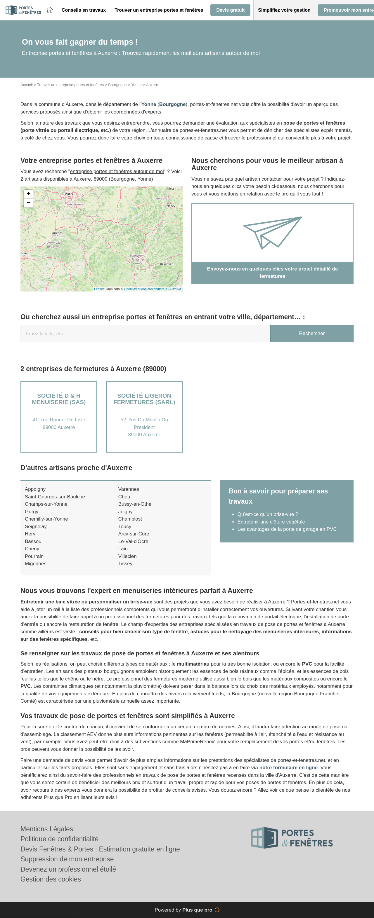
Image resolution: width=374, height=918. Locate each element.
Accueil (26, 85)
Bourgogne (117, 85)
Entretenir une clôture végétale (271, 522)
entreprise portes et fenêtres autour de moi (117, 171)
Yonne (136, 85)
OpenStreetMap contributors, (145, 289)
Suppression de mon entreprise (67, 859)
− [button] (28, 203)
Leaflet (99, 289)
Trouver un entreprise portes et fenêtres (70, 85)
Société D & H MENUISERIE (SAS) (59, 398)
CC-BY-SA (173, 289)
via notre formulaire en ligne (284, 767)
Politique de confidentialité (59, 839)
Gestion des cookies (50, 879)
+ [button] (28, 194)
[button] (83, 10)
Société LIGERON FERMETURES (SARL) (144, 398)
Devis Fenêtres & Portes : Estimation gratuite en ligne (100, 849)
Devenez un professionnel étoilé (68, 869)
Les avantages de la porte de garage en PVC (287, 529)
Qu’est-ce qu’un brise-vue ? (267, 514)
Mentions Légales (46, 829)
